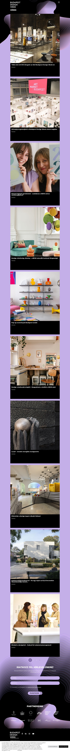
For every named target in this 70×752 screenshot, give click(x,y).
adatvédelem (13, 750)
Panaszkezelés (15, 740)
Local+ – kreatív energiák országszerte (25, 451)
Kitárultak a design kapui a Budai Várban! (26, 516)
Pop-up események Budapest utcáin (24, 322)
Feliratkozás (34, 693)
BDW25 (13, 67)
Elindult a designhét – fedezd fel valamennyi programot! (31, 645)
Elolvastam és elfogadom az (26, 687)
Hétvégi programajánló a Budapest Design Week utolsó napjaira (34, 129)
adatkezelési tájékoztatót (34, 687)
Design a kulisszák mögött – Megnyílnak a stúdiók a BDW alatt (33, 387)
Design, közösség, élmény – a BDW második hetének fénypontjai (34, 258)
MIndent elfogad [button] (63, 746)
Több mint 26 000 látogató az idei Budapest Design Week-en (33, 65)
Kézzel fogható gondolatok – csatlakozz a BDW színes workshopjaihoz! (30, 194)
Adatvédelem (14, 738)
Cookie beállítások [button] (53, 746)
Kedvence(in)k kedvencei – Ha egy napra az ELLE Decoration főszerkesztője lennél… (32, 581)
